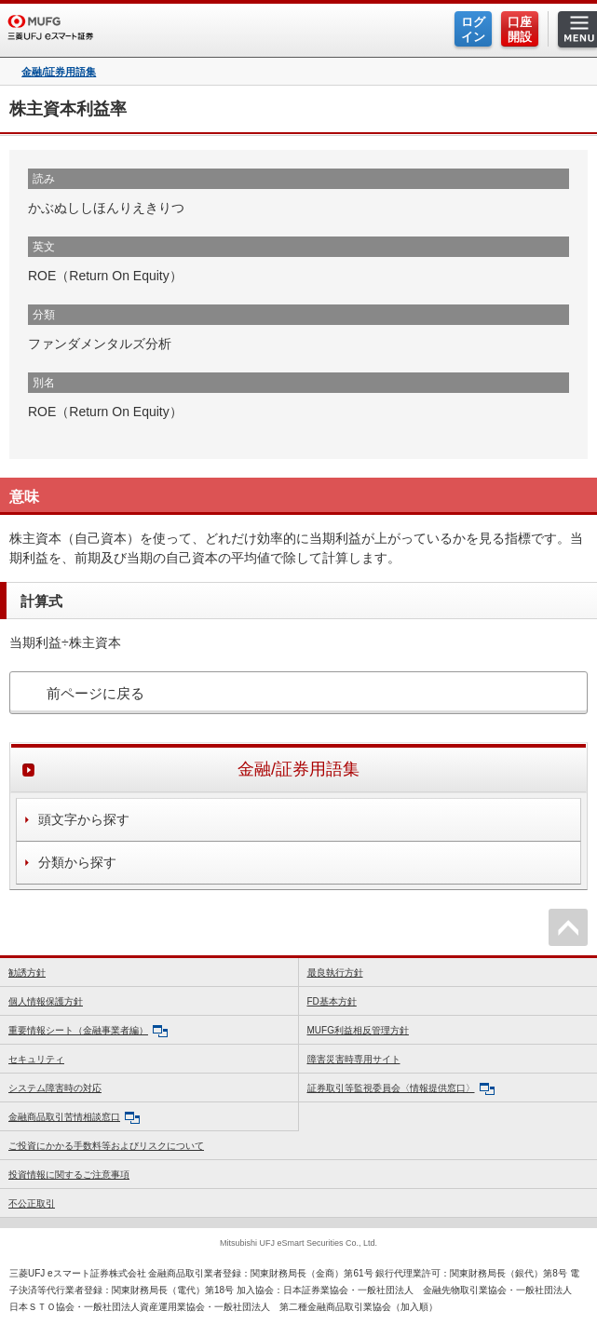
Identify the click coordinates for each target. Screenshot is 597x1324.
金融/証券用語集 (58, 72)
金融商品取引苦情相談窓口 (74, 1118)
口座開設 (520, 29)
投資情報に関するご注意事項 (68, 1174)
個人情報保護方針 (45, 1001)
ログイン (473, 29)
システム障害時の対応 (55, 1088)
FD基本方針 (332, 1001)
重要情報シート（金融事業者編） (88, 1031)
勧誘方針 (27, 972)
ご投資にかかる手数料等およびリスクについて (106, 1146)
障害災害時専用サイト (353, 1059)
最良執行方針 (335, 972)
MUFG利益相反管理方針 (358, 1030)
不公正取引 (31, 1203)
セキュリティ (36, 1059)
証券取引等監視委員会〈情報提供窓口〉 (401, 1089)
